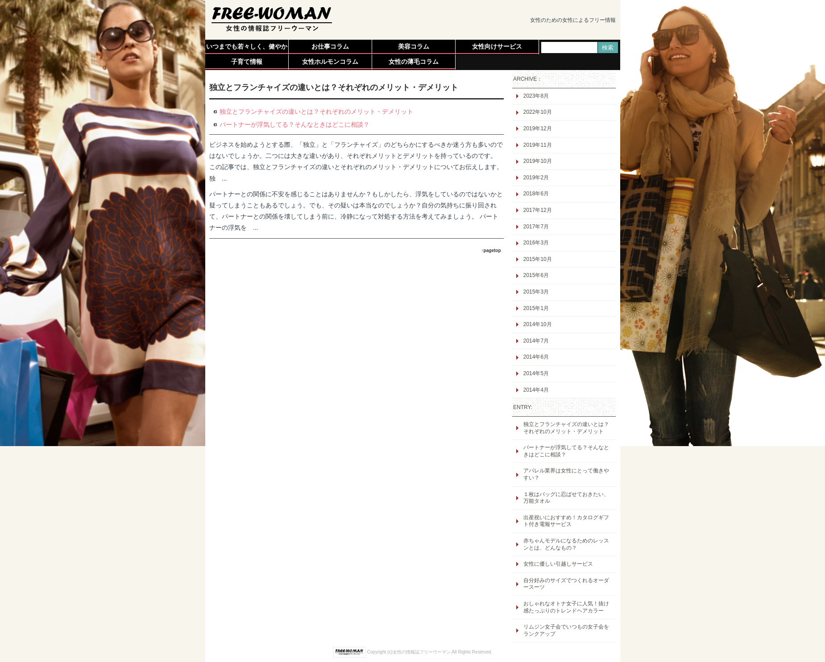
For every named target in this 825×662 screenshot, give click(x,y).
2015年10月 (537, 259)
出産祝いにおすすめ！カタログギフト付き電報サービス (566, 521)
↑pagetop (491, 250)
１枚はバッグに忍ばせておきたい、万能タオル (566, 498)
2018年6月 (536, 193)
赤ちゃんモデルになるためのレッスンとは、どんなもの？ (566, 544)
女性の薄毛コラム (414, 61)
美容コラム (413, 46)
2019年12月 (537, 128)
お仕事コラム (330, 46)
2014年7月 (536, 341)
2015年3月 (536, 292)
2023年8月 (536, 96)
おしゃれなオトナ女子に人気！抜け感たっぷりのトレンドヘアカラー (566, 607)
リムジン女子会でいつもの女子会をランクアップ (566, 630)
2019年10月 (537, 161)
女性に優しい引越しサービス (558, 564)
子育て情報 (246, 61)
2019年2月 (536, 177)
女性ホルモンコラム (330, 61)
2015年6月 (536, 275)
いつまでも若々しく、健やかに (246, 48)
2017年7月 (536, 226)
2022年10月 (537, 112)
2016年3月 (536, 243)
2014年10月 (537, 324)
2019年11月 (537, 145)
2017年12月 (537, 210)
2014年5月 (536, 373)
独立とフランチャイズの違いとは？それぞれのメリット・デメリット (566, 427)
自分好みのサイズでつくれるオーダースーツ (566, 584)
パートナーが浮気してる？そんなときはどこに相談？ (566, 451)
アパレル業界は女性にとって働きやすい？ (566, 474)
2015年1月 (536, 308)
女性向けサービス (497, 46)
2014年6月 (536, 357)
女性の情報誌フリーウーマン (422, 652)
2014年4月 (536, 390)
